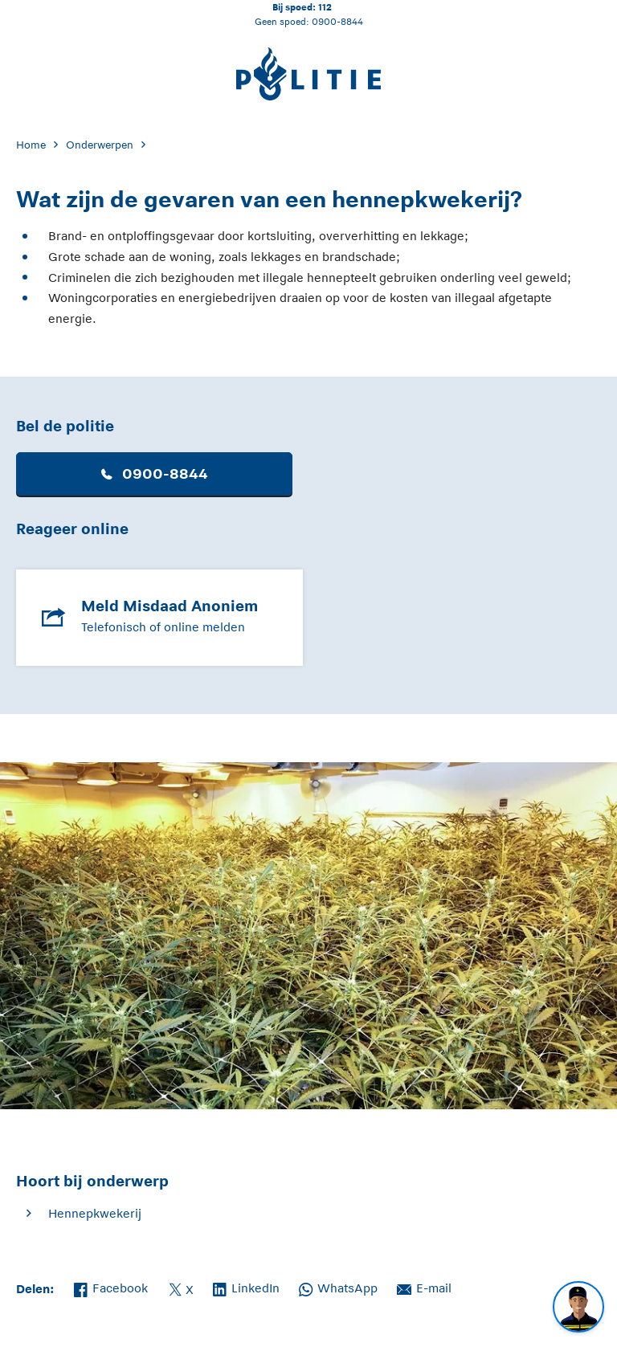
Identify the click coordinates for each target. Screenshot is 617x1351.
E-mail (424, 1286)
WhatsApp (338, 1286)
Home (31, 145)
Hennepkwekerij (94, 1213)
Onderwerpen (99, 145)
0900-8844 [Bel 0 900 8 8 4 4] (337, 21)
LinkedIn (246, 1286)
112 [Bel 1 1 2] (325, 7)
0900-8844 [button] (154, 474)
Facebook (111, 1286)
